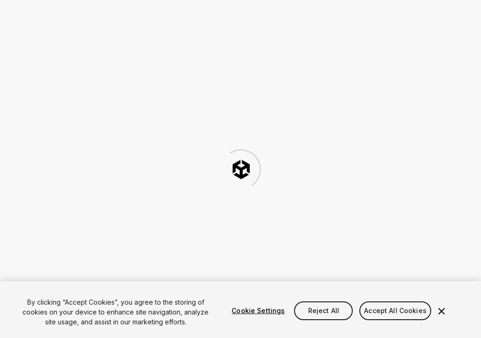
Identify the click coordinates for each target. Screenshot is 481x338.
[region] (240, 309)
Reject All (323, 311)
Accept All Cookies (395, 311)
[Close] (441, 311)
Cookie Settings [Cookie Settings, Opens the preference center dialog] (258, 311)
